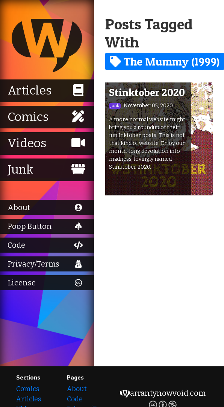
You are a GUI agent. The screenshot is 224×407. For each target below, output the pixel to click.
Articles (28, 399)
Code (75, 399)
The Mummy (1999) (164, 61)
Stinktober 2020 (147, 92)
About (77, 389)
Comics (27, 389)
